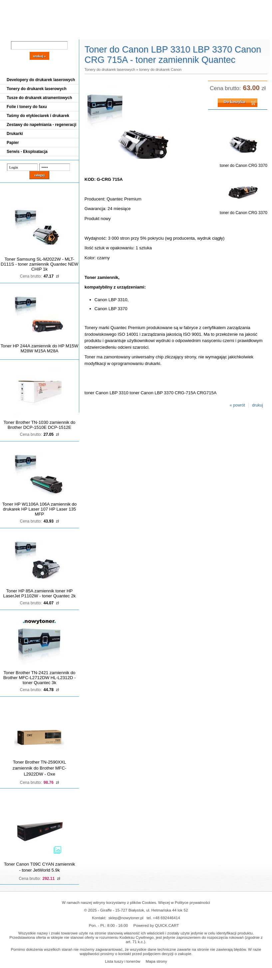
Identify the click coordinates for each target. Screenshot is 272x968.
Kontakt (113, 34)
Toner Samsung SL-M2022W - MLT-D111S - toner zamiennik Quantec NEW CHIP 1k (39, 264)
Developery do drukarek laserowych (41, 79)
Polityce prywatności (192, 902)
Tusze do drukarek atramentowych (39, 97)
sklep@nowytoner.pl (126, 917)
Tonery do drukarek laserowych (37, 88)
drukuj (257, 405)
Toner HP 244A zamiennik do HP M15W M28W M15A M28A (39, 348)
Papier (13, 142)
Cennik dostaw (40, 34)
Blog (10, 34)
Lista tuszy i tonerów (122, 961)
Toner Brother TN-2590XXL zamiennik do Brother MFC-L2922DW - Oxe (39, 768)
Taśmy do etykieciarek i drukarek (38, 115)
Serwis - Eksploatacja (27, 151)
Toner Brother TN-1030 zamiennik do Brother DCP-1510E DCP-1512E (39, 425)
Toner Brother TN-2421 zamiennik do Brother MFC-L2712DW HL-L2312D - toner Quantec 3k (39, 677)
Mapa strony (156, 961)
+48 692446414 (166, 917)
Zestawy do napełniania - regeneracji (41, 124)
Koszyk (239, 4)
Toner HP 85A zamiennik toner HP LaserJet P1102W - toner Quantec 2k (39, 593)
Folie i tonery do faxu (27, 106)
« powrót (237, 405)
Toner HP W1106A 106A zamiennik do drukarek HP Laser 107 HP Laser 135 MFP (39, 509)
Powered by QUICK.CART (156, 925)
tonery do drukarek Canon (160, 69)
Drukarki (15, 133)
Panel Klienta (80, 34)
